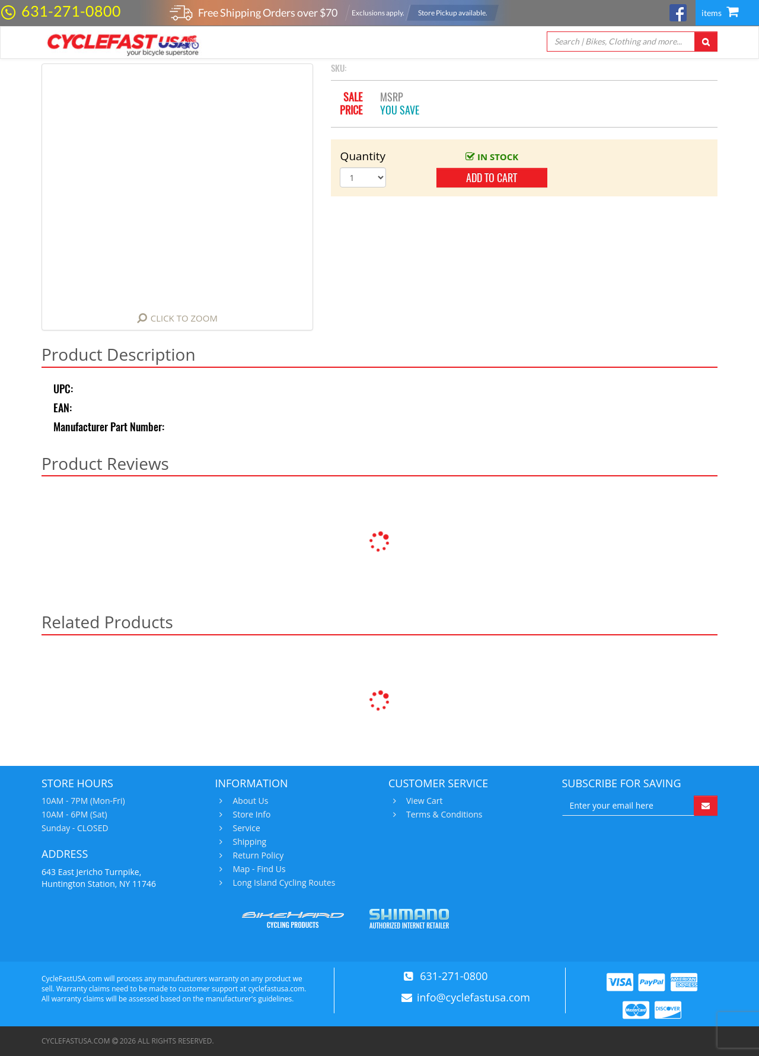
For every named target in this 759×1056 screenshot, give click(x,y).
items (719, 13)
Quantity (363, 156)
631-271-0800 (71, 11)
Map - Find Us (258, 869)
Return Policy (257, 855)
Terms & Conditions (443, 814)
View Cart (423, 801)
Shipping (248, 841)
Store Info (250, 814)
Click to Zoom (184, 318)
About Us (249, 801)
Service (245, 828)
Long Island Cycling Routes (283, 882)
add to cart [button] (491, 177)
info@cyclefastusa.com (473, 997)
